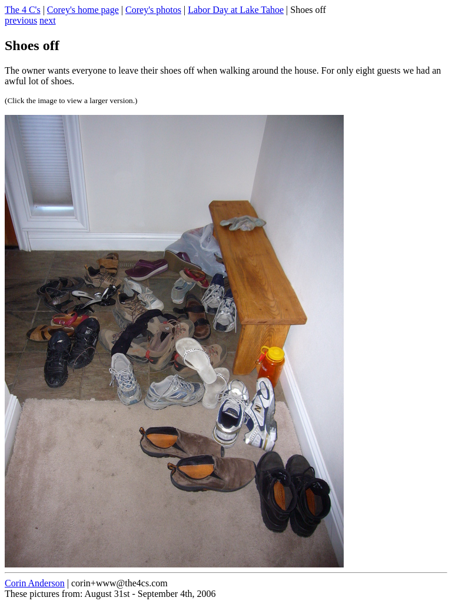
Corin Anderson (35, 583)
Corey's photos (153, 10)
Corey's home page (83, 10)
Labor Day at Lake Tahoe (236, 10)
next (47, 20)
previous (21, 20)
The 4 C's (23, 10)
